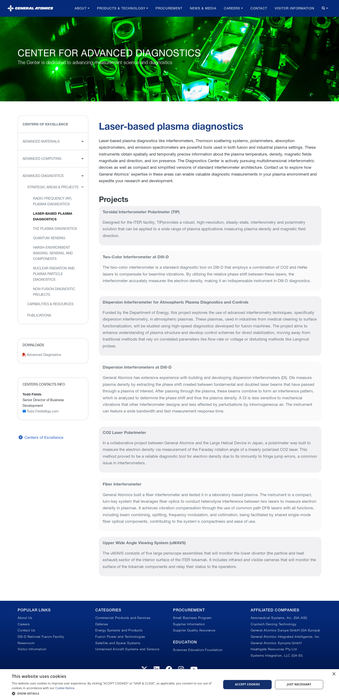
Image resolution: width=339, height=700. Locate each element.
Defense (101, 624)
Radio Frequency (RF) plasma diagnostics (52, 201)
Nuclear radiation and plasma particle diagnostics (54, 274)
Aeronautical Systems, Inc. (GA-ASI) (279, 618)
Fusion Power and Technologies (120, 636)
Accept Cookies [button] (247, 684)
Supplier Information (189, 624)
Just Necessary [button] (299, 684)
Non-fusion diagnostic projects (54, 292)
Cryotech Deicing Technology (273, 624)
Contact (258, 8)
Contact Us (26, 630)
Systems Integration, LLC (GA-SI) (277, 655)
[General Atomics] (30, 8)
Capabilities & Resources (50, 304)
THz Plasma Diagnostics (55, 228)
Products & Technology (121, 8)
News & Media (203, 8)
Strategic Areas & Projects (52, 187)
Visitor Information (294, 8)
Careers (232, 8)
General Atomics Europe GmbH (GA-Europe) (285, 630)
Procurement (169, 8)
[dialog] (169, 684)
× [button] (333, 674)
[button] (113, 693)
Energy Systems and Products (119, 630)
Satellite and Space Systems (118, 643)
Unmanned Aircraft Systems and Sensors (127, 649)
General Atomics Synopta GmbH (276, 643)
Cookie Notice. (65, 688)
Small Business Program (192, 618)
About (81, 8)
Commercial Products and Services (123, 618)
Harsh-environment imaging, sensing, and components (53, 253)
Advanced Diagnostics (43, 176)
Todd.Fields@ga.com (40, 411)
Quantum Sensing (49, 238)
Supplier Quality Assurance (194, 630)
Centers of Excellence (45, 124)
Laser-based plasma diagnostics (52, 216)
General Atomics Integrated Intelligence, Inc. (285, 636)
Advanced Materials (41, 141)
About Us (25, 618)
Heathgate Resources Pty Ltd (274, 649)
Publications (39, 315)
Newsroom (26, 643)
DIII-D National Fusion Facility (41, 636)
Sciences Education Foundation (197, 650)
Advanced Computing (42, 158)
